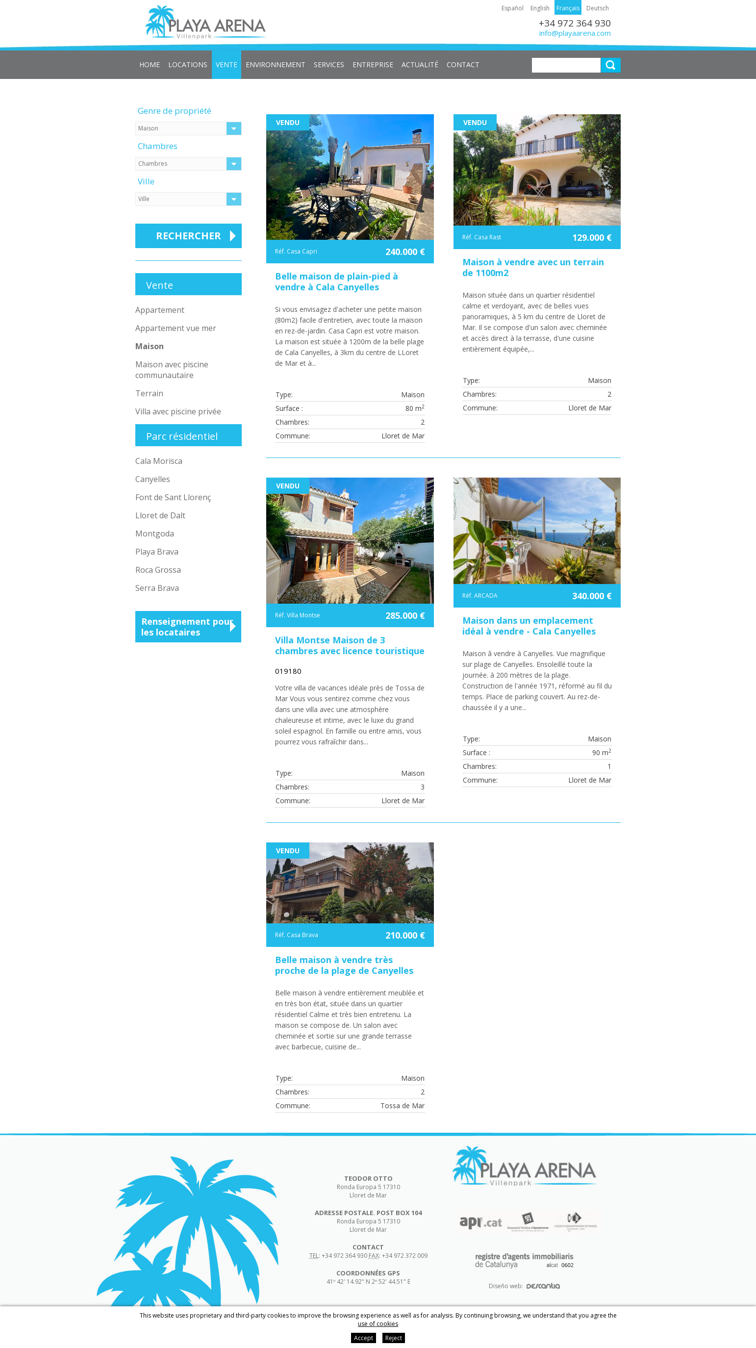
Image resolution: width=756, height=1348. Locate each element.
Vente (226, 64)
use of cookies (378, 1324)
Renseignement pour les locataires (187, 626)
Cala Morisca (158, 461)
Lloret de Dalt (160, 515)
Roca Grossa (158, 569)
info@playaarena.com (575, 33)
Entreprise (373, 64)
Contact (463, 64)
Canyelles (152, 479)
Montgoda (154, 533)
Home (149, 64)
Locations (187, 64)
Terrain (149, 393)
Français (568, 8)
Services (329, 64)
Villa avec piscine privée (178, 411)
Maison (149, 346)
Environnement (275, 64)
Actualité (420, 64)
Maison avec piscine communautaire (171, 370)
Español (513, 8)
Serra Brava (157, 588)
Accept (363, 1338)
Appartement (159, 310)
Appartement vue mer (175, 328)
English (540, 8)
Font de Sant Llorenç (173, 497)
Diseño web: (524, 1286)
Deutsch (597, 8)
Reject (393, 1338)
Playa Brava (156, 551)
